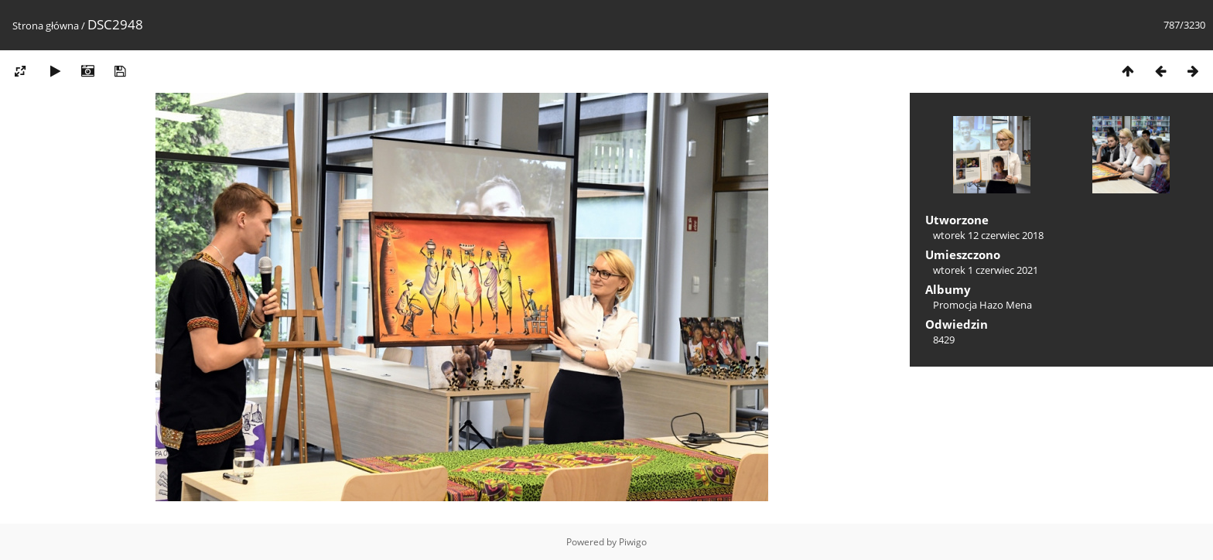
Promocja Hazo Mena (982, 305)
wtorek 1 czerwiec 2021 (985, 270)
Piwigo (633, 541)
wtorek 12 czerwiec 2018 (988, 235)
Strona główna (45, 25)
